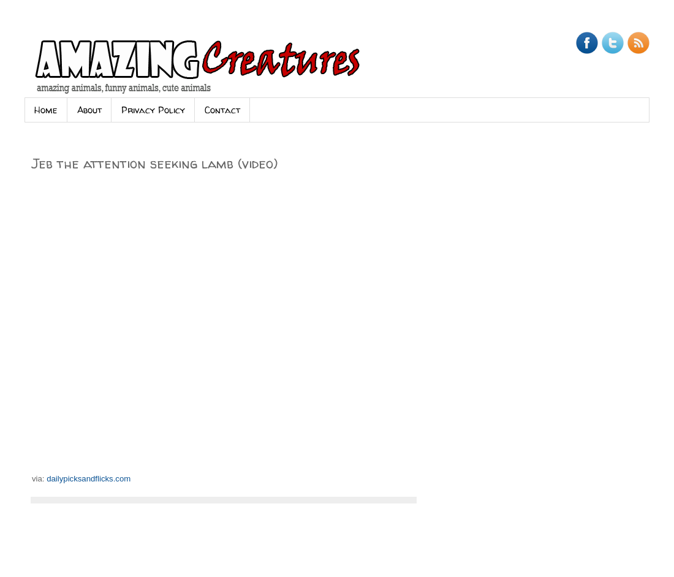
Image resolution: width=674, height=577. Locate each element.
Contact (222, 110)
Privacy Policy (153, 110)
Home (46, 110)
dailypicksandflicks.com (89, 478)
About (89, 110)
